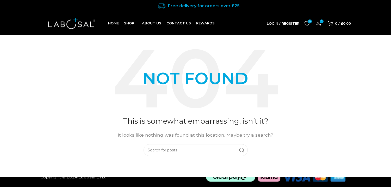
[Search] (196, 150)
